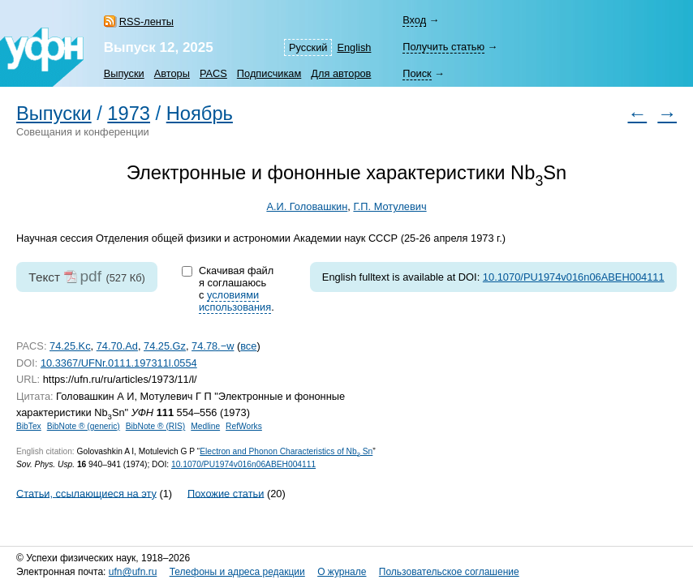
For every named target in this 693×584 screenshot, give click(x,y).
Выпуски (124, 73)
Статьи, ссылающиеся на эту (86, 493)
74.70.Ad (117, 346)
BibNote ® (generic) (83, 426)
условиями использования (235, 301)
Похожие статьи (225, 493)
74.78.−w (213, 346)
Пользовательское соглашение (449, 572)
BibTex (28, 426)
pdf (90, 276)
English (354, 47)
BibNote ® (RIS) (156, 426)
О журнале (341, 572)
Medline (205, 426)
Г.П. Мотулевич (389, 206)
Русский (308, 47)
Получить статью (443, 47)
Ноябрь (199, 113)
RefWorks (244, 426)
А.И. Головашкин (306, 206)
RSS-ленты (146, 21)
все (248, 346)
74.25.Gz (165, 346)
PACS (213, 73)
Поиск (416, 73)
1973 (128, 113)
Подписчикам (269, 73)
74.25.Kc (70, 346)
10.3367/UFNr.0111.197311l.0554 (119, 363)
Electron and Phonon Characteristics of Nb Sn (286, 451)
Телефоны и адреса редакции (237, 572)
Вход (414, 20)
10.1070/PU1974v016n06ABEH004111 (574, 277)
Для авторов (341, 73)
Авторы (172, 73)
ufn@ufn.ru (133, 572)
